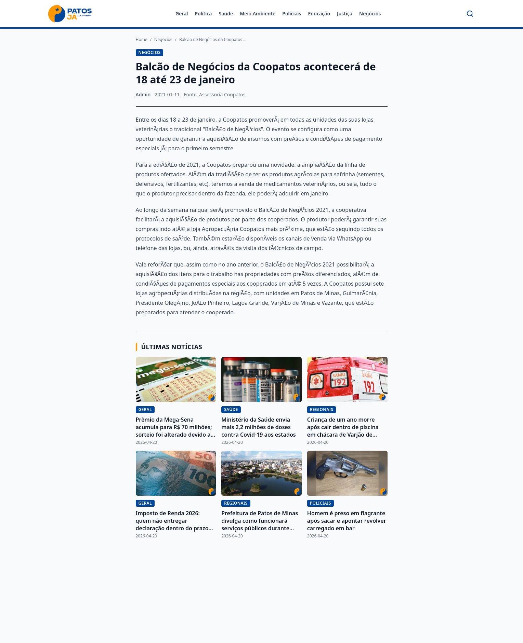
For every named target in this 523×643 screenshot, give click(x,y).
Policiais (291, 13)
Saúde (226, 13)
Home (141, 39)
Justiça (344, 13)
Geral (181, 13)
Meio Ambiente (257, 13)
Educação (319, 13)
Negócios (370, 13)
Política (203, 13)
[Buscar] (470, 14)
